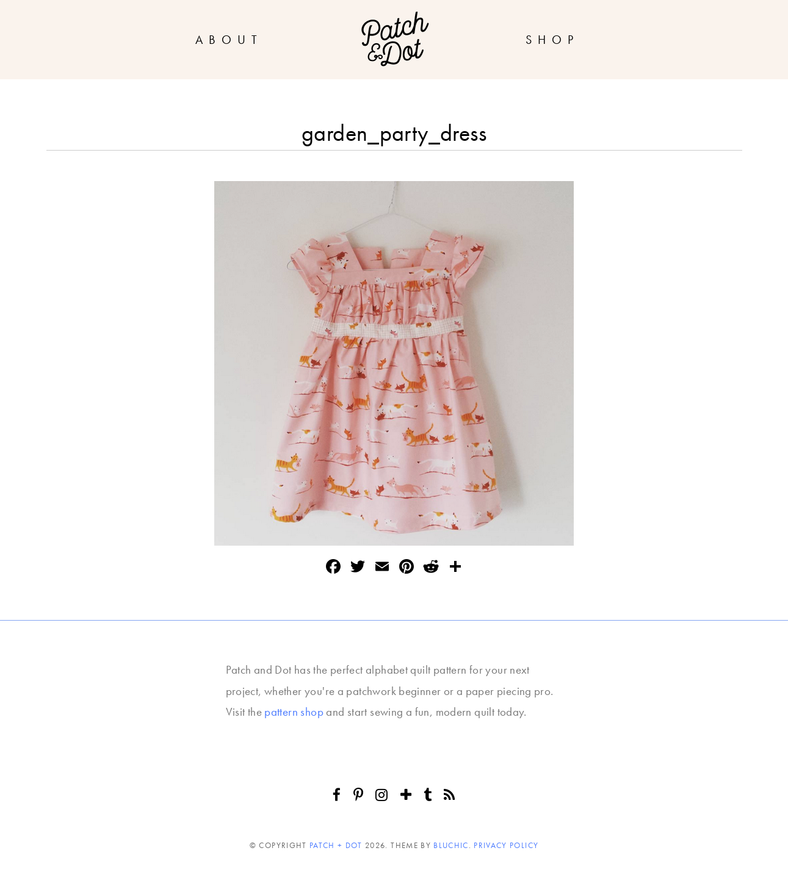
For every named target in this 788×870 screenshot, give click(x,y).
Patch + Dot (336, 845)
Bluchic (450, 845)
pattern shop (294, 711)
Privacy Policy (506, 845)
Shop (552, 40)
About (229, 40)
